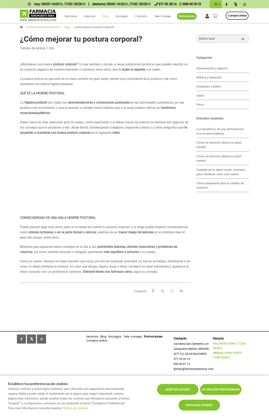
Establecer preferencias (221, 389)
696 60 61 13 (182, 363)
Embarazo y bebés (208, 86)
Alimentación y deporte (212, 68)
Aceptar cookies (177, 389)
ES (216, 4)
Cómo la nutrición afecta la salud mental (218, 145)
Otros (200, 104)
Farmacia (71, 16)
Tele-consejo (162, 16)
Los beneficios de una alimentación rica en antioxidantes (220, 131)
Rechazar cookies (199, 405)
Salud (200, 95)
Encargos (122, 16)
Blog (105, 16)
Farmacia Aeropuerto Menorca (43, 27)
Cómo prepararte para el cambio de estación (220, 185)
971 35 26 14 (182, 358)
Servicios (89, 16)
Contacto (141, 16)
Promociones (187, 16)
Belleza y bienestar (209, 77)
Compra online (237, 15)
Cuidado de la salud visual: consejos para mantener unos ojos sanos (220, 172)
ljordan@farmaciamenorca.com (194, 369)
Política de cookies (75, 408)
